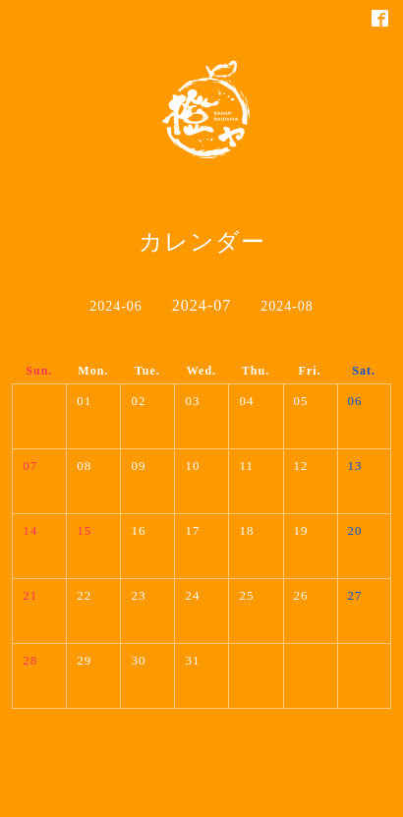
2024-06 (116, 306)
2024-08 (287, 306)
